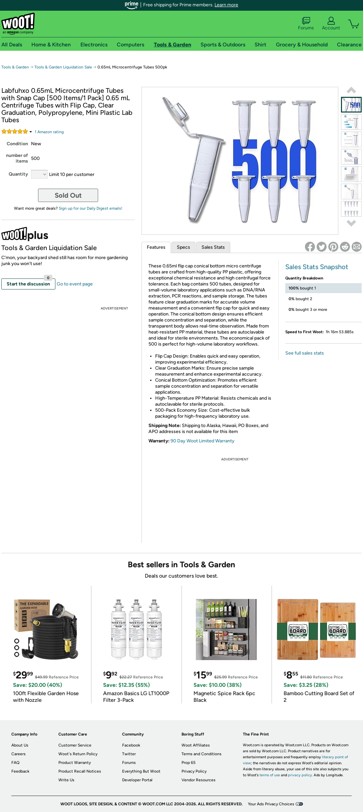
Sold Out (68, 195)
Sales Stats (213, 247)
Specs (183, 247)
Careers (18, 754)
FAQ (15, 762)
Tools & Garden (15, 67)
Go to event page (75, 284)
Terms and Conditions (202, 754)
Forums (306, 24)
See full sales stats (304, 353)
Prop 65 (189, 762)
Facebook (131, 745)
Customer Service (74, 745)
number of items (17, 158)
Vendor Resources (199, 780)
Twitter (129, 754)
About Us (19, 745)
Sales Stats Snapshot (316, 267)
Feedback (20, 771)
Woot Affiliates (196, 745)
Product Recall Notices (79, 771)
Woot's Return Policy (77, 754)
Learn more (226, 5)
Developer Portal (137, 780)
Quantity (18, 174)
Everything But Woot (141, 771)
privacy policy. (300, 775)
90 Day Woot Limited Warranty (202, 441)
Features (156, 247)
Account (331, 24)
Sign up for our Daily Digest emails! (90, 208)
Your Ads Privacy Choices (271, 804)
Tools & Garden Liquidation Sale (63, 67)
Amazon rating (49, 132)
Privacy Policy (194, 771)
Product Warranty (74, 762)
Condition (17, 144)
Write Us (66, 780)
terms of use (270, 775)
